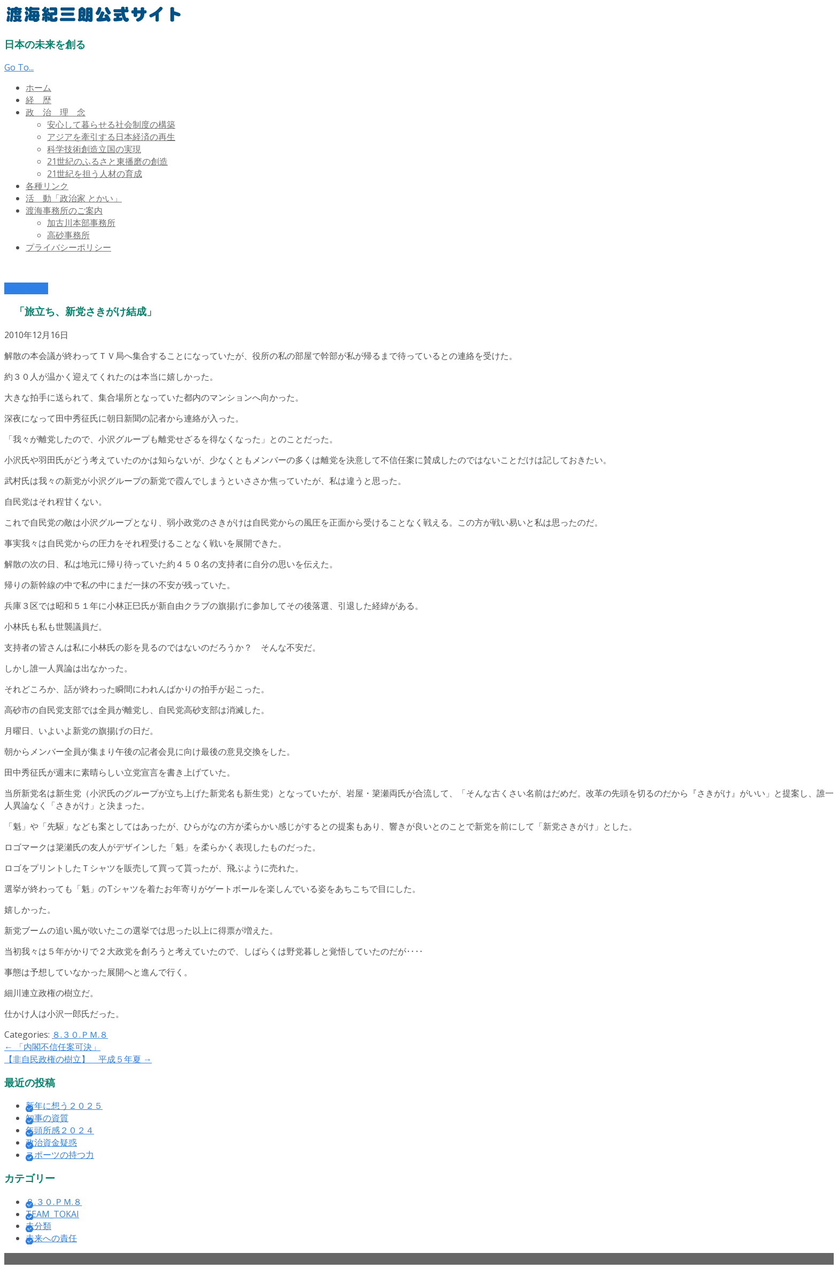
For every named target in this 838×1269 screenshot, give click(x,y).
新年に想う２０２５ (64, 1105)
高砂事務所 (68, 235)
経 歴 (38, 100)
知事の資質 (47, 1118)
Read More (26, 288)
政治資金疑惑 (51, 1142)
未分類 (38, 1226)
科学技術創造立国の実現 (94, 149)
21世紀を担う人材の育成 (94, 173)
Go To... (19, 67)
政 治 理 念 (56, 112)
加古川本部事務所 (81, 223)
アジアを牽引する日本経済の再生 (111, 137)
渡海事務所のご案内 (64, 210)
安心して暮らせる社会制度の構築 (111, 124)
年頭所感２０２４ (60, 1130)
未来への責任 (51, 1238)
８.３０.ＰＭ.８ (80, 1034)
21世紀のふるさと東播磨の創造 (107, 161)
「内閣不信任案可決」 (52, 1047)
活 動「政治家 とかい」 (74, 198)
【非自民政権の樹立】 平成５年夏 (78, 1059)
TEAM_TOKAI (52, 1214)
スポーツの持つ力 (60, 1155)
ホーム (38, 87)
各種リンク (47, 186)
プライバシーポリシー (68, 247)
